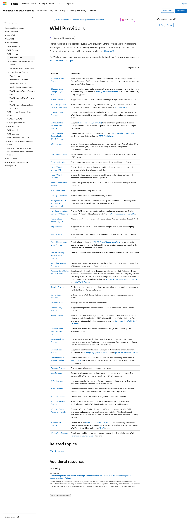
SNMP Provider (57, 315)
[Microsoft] (5, 3)
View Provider (56, 373)
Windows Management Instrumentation (88, 19)
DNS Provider (56, 144)
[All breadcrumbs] (52, 20)
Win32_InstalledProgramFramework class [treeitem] (22, 106)
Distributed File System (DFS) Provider (57, 125)
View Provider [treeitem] (15, 76)
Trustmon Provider (58, 368)
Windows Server (62, 19)
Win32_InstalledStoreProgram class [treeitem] (22, 99)
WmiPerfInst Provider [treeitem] (18, 83)
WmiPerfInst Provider (59, 433)
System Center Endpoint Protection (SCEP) (59, 331)
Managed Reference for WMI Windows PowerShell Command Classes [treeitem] (20, 151)
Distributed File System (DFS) (90, 122)
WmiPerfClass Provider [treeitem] (19, 79)
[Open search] (177, 3)
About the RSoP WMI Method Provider (121, 279)
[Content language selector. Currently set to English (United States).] (15, 516)
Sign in (184, 3)
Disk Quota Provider (59, 154)
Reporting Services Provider (58, 264)
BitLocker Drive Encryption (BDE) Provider (57, 92)
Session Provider (57, 302)
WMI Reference (57, 451)
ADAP (101, 428)
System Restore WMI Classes (126, 352)
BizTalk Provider (57, 99)
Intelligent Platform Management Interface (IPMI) (58, 203)
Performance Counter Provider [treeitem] (22, 68)
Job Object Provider (59, 195)
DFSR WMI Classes (106, 136)
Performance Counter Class (82, 435)
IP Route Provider (58, 190)
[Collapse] (32, 17)
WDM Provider (57, 381)
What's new (167, 10)
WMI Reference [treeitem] (13, 46)
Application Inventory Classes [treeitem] (21, 87)
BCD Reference (121, 107)
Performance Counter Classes (97, 422)
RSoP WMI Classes (82, 282)
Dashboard (181, 10)
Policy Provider (57, 234)
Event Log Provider (58, 162)
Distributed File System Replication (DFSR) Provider (58, 136)
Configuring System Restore (95, 352)
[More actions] (138, 20)
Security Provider (58, 287)
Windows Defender (58, 396)
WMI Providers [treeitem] (16, 57)
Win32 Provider (57, 388)
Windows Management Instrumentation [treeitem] (14, 30)
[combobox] (18, 23)
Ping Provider (56, 226)
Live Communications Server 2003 (121, 214)
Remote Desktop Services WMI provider (57, 255)
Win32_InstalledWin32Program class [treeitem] (22, 92)
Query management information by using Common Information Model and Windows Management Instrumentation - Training (90, 476)
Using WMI (109, 51)
